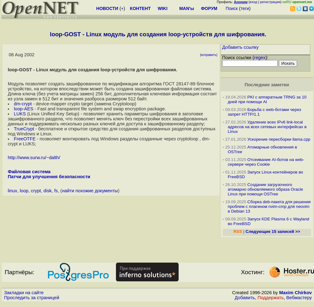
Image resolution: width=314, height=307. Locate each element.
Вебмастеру (299, 297)
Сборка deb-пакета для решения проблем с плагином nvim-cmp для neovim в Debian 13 (269, 206)
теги (245, 8)
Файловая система (29, 171)
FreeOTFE (24, 138)
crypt (36, 190)
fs (56, 190)
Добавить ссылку (240, 47)
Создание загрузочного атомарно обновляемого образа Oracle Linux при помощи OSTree (265, 189)
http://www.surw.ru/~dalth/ (34, 157)
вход (253, 2)
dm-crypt (23, 103)
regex (260, 57)
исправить (209, 55)
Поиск (232, 8)
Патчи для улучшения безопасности (49, 176)
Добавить (245, 297)
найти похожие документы (90, 190)
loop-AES (23, 108)
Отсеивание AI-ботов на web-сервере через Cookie (266, 162)
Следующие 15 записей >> (273, 231)
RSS (237, 231)
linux (12, 190)
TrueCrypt (24, 128)
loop (24, 190)
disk (48, 190)
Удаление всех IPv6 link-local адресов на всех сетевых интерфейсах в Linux (267, 127)
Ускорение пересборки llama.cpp (278, 139)
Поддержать (271, 297)
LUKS (20, 113)
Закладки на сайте (24, 292)
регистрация (270, 2)
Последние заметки (267, 84)
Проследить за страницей (31, 297)
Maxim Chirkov (295, 292)
